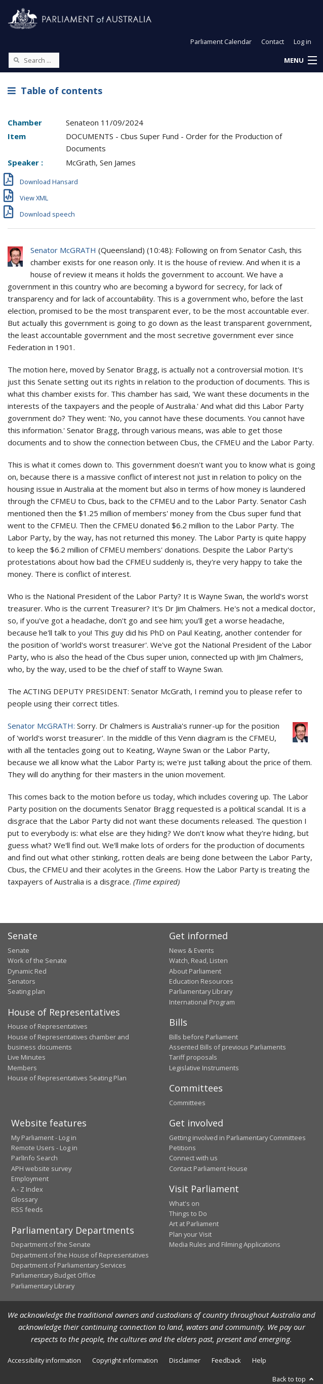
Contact (272, 41)
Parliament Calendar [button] (221, 41)
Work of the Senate (37, 960)
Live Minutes (27, 1057)
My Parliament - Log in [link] (43, 1137)
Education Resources (201, 981)
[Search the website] (34, 60)
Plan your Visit (190, 1234)
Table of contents (55, 91)
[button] (300, 60)
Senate (18, 950)
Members (22, 1067)
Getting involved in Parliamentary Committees (237, 1137)
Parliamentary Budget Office (53, 1275)
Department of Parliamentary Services (68, 1265)
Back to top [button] (293, 1378)
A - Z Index (27, 1189)
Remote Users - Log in (44, 1147)
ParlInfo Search (34, 1157)
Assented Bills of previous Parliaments (227, 1047)
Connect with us (193, 1157)
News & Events (191, 950)
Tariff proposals (193, 1057)
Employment (30, 1178)
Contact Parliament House (208, 1168)
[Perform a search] (16, 59)
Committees (187, 1102)
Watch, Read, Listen (198, 960)
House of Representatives (48, 1026)
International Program (202, 1001)
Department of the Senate (51, 1244)
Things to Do (188, 1213)
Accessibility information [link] (44, 1360)
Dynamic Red (27, 971)
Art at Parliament (194, 1223)
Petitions (182, 1147)
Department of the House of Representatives (80, 1255)
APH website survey (41, 1168)
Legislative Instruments (204, 1067)
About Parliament (195, 971)
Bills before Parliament (203, 1036)
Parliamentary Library (200, 991)
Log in (302, 41)
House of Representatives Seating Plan (67, 1077)
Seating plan (26, 991)
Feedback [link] (226, 1360)
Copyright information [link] (125, 1360)
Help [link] (259, 1360)
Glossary (24, 1199)
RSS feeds (27, 1209)
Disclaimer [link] (184, 1360)
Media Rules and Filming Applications (224, 1244)
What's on (184, 1203)
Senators (21, 981)
